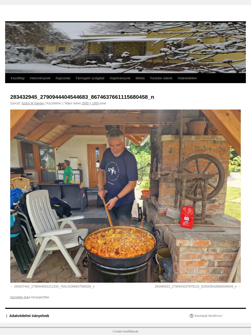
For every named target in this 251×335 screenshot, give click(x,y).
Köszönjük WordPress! (208, 316)
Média (139, 78)
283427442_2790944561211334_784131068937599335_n (54, 286)
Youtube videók (161, 78)
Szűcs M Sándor (33, 103)
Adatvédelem (187, 78)
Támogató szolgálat (89, 78)
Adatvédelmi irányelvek (29, 316)
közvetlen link (19, 297)
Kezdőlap (18, 78)
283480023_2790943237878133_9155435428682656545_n (196, 286)
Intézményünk (40, 78)
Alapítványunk (120, 78)
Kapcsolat (63, 78)
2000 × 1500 (90, 103)
